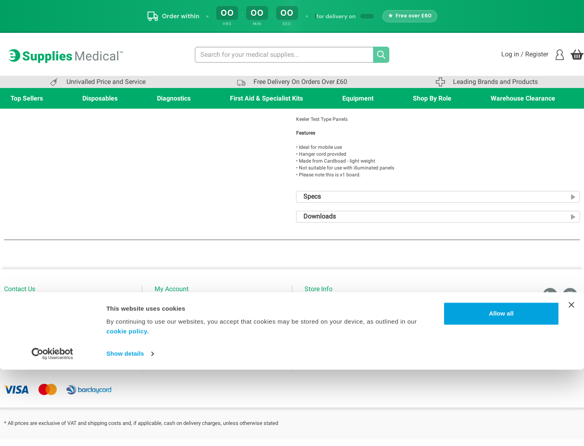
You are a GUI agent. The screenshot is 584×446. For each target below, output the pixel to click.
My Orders (167, 330)
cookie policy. (127, 407)
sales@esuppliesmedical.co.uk (42, 345)
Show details (125, 430)
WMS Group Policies (330, 342)
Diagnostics (174, 98)
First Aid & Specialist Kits (266, 98)
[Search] (381, 55)
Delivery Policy (322, 355)
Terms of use (321, 317)
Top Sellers (27, 98)
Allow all (501, 389)
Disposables (100, 98)
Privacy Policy (322, 330)
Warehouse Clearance (523, 98)
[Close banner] (571, 381)
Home (312, 305)
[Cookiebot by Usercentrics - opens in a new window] (52, 430)
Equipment (358, 98)
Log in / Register (532, 54)
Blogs (162, 342)
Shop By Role (432, 98)
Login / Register (174, 317)
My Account (170, 305)
